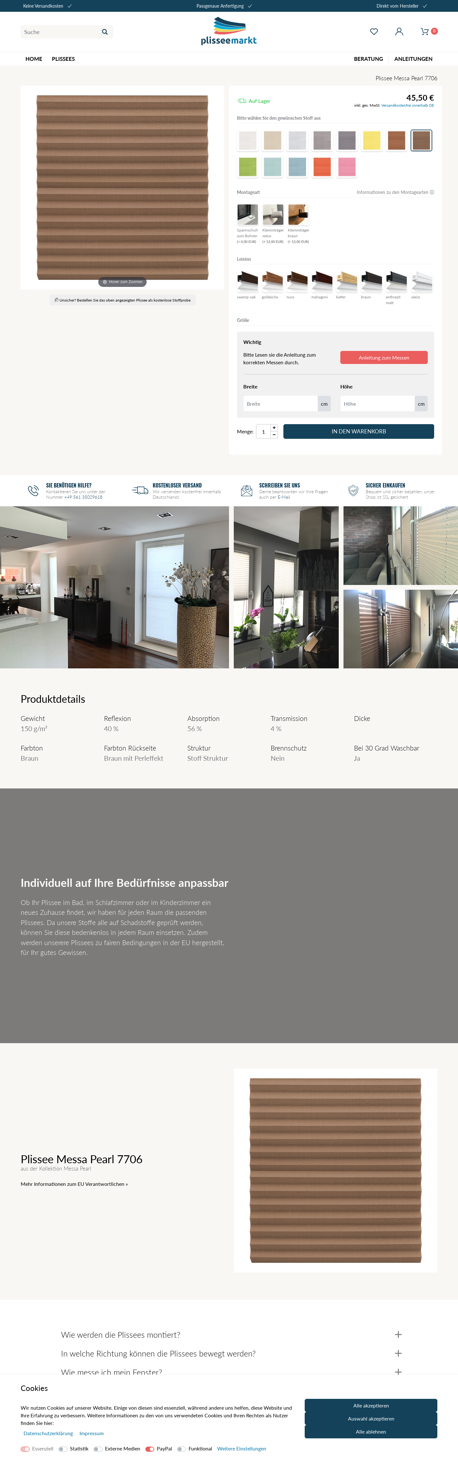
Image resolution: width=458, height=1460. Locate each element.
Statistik (79, 1448)
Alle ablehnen (371, 1431)
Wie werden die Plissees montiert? (231, 1334)
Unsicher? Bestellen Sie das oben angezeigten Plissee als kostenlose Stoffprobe (123, 300)
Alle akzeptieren (371, 1405)
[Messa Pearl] (122, 187)
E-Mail (284, 497)
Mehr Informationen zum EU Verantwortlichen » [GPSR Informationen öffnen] (74, 1184)
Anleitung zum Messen (384, 357)
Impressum (92, 1433)
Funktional (200, 1448)
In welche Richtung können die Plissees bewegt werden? (231, 1353)
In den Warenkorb (359, 431)
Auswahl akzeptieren (371, 1418)
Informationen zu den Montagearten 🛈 (395, 192)
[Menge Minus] (274, 435)
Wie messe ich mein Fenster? (231, 1372)
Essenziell (42, 1448)
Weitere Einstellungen (241, 1448)
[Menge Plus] (274, 427)
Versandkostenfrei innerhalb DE (407, 105)
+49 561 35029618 (83, 497)
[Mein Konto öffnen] (399, 32)
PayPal (164, 1448)
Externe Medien (122, 1448)
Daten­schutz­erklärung (49, 1433)
